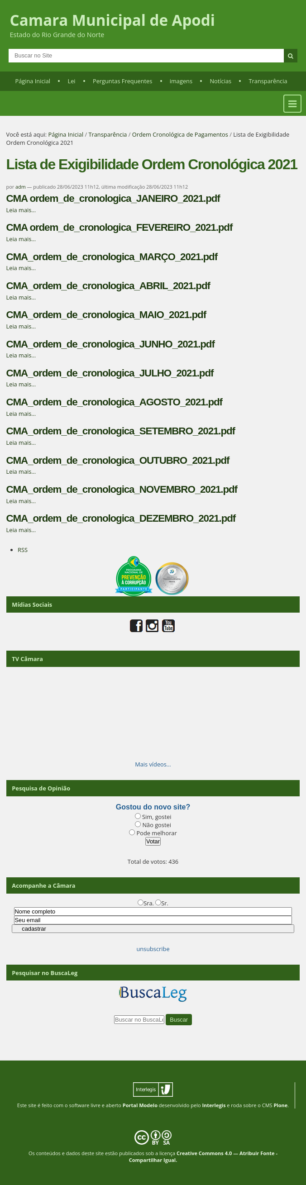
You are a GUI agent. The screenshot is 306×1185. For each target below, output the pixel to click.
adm (20, 186)
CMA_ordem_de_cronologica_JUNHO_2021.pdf (110, 344)
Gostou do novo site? (153, 807)
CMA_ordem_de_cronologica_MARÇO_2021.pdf (111, 256)
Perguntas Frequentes (122, 81)
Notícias (220, 81)
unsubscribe (152, 949)
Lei (71, 81)
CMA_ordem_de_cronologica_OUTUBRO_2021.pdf (118, 460)
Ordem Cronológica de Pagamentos (180, 134)
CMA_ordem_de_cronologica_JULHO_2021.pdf (110, 373)
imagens (181, 81)
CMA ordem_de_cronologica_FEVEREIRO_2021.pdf (119, 227)
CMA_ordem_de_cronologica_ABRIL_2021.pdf (108, 285)
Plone (280, 1105)
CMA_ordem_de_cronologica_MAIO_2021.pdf (106, 314)
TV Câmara (27, 659)
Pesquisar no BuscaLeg (44, 973)
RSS (23, 550)
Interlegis (213, 1105)
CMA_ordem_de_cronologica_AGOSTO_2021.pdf (114, 402)
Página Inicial (32, 81)
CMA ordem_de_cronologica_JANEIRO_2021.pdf (113, 198)
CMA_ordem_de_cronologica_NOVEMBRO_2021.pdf (121, 489)
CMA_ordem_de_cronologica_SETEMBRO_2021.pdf (120, 431)
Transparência (268, 81)
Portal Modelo (140, 1105)
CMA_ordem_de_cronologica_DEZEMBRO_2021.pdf (121, 518)
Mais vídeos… (153, 764)
